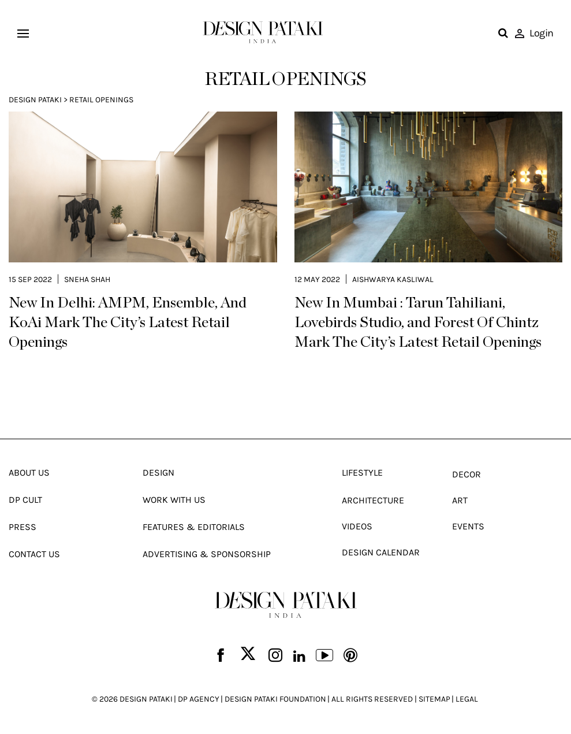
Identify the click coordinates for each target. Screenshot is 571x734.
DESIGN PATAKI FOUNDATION (275, 699)
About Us (29, 472)
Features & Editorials (194, 526)
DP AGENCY (198, 699)
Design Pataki (35, 100)
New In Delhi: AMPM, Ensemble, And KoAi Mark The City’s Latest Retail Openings (128, 322)
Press (22, 526)
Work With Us (174, 499)
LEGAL (467, 699)
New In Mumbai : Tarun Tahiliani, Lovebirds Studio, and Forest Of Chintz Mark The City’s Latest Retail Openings (418, 322)
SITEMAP (434, 699)
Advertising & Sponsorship (207, 553)
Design (158, 472)
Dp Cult (25, 499)
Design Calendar (381, 552)
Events (468, 526)
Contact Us (34, 553)
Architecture (373, 500)
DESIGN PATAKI (146, 699)
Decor (466, 474)
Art (460, 500)
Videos (357, 526)
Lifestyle (362, 472)
